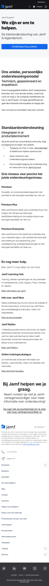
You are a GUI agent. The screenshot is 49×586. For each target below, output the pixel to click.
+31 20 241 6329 (9, 452)
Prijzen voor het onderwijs (11, 513)
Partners (4, 555)
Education (5, 477)
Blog (3, 489)
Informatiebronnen (8, 537)
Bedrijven (5, 471)
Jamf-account (34, 167)
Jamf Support (6, 525)
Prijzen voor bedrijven (9, 507)
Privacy (21, 575)
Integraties (5, 543)
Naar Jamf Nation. (9, 347)
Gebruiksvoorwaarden (32, 575)
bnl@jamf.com (8, 458)
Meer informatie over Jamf (31, 444)
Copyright (13, 575)
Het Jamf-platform (8, 483)
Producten (5, 465)
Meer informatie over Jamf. (13, 291)
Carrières (5, 501)
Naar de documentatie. (11, 317)
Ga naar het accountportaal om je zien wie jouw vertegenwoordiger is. (24, 410)
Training (4, 549)
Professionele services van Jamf (14, 519)
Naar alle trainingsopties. (12, 371)
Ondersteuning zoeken (24, 46)
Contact (4, 495)
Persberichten (7, 531)
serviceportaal (40, 148)
